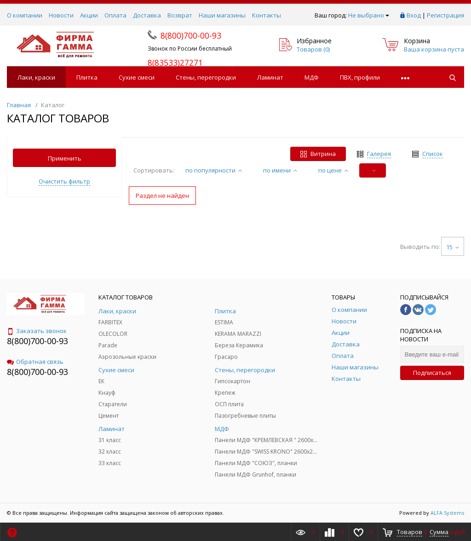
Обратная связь (35, 361)
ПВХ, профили (360, 77)
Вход (414, 15)
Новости (61, 15)
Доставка (147, 15)
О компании (24, 15)
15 (452, 247)
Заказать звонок (37, 331)
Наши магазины (222, 15)
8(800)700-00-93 (37, 340)
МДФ (311, 77)
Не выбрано (368, 15)
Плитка (87, 77)
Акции (89, 15)
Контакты (266, 15)
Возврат (179, 15)
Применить (64, 158)
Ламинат (270, 77)
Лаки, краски (36, 77)
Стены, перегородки (206, 77)
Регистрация (445, 15)
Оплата (115, 15)
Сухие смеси (137, 77)
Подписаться (432, 372)
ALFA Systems (447, 512)
